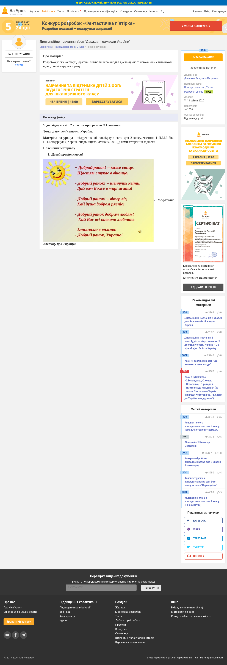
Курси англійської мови (130, 642)
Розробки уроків (193, 91)
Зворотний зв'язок (18, 621)
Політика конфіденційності (208, 657)
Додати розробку (203, 287)
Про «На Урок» (13, 607)
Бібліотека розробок (128, 611)
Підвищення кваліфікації (100, 11)
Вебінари (65, 611)
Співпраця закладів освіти (20, 611)
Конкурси (126, 11)
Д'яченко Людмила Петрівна (201, 78)
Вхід (207, 11)
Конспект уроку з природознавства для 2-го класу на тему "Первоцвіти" (200, 482)
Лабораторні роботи (127, 620)
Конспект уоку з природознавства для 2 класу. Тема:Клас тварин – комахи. (202, 426)
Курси (63, 620)
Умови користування (180, 657)
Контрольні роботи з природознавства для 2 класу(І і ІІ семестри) (203, 462)
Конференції (67, 616)
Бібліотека (48, 11)
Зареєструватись (19, 54)
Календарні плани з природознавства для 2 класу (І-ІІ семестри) (201, 501)
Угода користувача (157, 657)
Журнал (34, 11)
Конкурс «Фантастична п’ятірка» (191, 616)
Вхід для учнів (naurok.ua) (187, 607)
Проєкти (120, 624)
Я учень (197, 11)
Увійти (19, 64)
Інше (153, 11)
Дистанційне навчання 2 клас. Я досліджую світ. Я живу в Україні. (203, 321)
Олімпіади (121, 633)
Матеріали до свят (182, 611)
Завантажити (203, 57)
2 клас (210, 87)
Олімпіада (140, 11)
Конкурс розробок (88, 23)
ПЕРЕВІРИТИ (151, 587)
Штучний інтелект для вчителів (134, 637)
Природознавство (194, 87)
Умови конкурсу (196, 26)
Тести (61, 11)
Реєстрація (219, 11)
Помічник (74, 11)
